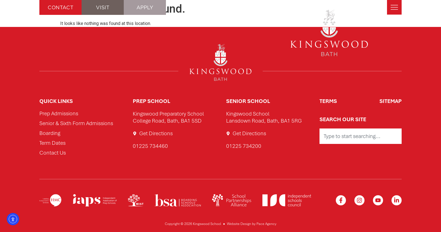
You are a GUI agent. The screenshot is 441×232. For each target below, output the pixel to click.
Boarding (49, 133)
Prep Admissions (58, 113)
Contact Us (52, 153)
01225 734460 (150, 146)
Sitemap (390, 101)
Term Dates (52, 143)
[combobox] (361, 136)
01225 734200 (243, 146)
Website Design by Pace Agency (251, 224)
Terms (328, 101)
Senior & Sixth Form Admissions (76, 123)
